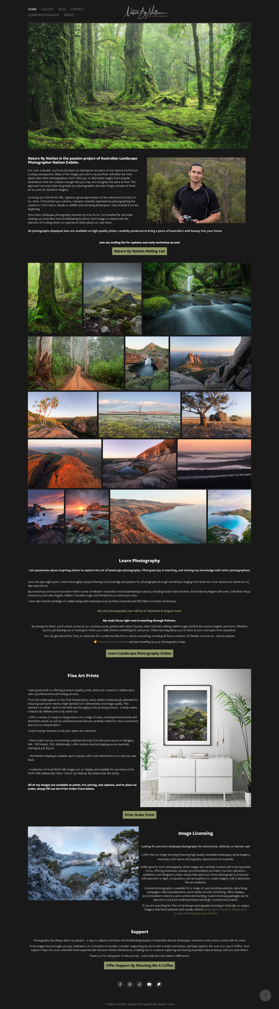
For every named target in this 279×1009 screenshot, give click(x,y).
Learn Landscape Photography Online (139, 653)
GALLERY (47, 9)
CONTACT (77, 9)
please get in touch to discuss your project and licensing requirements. (210, 911)
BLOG (62, 9)
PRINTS (69, 15)
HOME (32, 9)
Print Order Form (139, 814)
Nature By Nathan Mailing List (139, 251)
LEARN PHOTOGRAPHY (43, 15)
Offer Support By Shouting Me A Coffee (139, 965)
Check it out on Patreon (113, 642)
